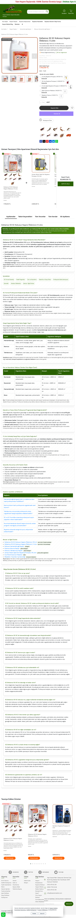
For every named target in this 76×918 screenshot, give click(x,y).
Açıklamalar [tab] (10, 217)
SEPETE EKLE (65, 184)
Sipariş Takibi (16, 887)
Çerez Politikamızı (43, 910)
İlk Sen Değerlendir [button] (61, 52)
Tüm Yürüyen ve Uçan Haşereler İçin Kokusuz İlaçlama (52, 63)
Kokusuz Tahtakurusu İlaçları (14, 550)
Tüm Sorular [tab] (53, 217)
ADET (48, 102)
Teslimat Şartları (5, 891)
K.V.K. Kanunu (5, 880)
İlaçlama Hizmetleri (37, 21)
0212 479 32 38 (51, 884)
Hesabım (64, 13)
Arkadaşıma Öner (45, 120)
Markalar (17, 24)
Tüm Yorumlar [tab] (40, 217)
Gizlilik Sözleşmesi (6, 882)
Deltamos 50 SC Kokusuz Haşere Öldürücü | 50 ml (21, 542)
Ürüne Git (44, 78)
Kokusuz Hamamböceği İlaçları (14, 546)
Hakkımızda (27, 880)
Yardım (15, 880)
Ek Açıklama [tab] (65, 217)
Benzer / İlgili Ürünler (28, 283)
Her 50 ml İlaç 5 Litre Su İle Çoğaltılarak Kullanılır (51, 61)
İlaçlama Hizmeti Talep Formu (53, 21)
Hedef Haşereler (20, 279)
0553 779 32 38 (52, 887)
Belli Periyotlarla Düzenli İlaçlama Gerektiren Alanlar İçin (52, 59)
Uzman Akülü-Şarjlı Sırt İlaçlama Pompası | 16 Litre (20, 553)
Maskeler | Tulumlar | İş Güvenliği (15, 557)
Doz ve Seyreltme (32, 279)
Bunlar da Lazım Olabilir (47, 74)
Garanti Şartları (5, 889)
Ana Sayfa (5, 21)
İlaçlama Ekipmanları (24, 21)
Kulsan (45, 57)
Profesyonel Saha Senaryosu (60, 279)
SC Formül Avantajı (9, 279)
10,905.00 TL (65, 179)
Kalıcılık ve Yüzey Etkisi (45, 279)
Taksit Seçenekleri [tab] (25, 217)
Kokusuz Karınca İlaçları (12, 548)
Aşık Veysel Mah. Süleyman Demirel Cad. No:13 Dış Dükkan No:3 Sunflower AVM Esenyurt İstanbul (59, 880)
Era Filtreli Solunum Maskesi (13, 555)
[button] (34, 56)
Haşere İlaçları (13, 21)
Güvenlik (6, 283)
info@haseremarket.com (54, 893)
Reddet (34, 913)
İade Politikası (5, 893)
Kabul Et (42, 913)
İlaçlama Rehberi (40, 885)
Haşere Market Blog (7, 24)
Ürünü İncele (9, 858)
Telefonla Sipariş (17, 889)
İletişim (26, 882)
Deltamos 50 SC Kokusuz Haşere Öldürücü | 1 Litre (21, 544)
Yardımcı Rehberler (16, 283)
